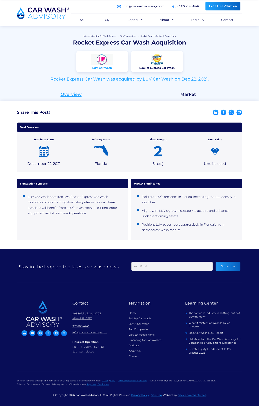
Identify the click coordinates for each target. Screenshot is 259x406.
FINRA (105, 383)
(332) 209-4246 (188, 6)
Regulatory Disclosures (98, 387)
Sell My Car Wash (137, 318)
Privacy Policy (140, 398)
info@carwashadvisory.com (144, 6)
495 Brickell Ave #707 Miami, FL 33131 (84, 316)
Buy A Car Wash (136, 323)
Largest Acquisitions (139, 334)
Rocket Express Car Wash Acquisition (158, 36)
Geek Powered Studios (192, 398)
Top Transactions (128, 36)
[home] (43, 13)
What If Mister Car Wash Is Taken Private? (207, 324)
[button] (134, 20)
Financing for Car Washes (142, 340)
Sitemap (156, 398)
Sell (82, 20)
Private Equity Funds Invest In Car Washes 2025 (207, 350)
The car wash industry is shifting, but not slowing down (211, 314)
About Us (132, 350)
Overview (71, 94)
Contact (227, 20)
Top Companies (135, 329)
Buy (106, 20)
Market (188, 94)
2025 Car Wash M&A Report (203, 332)
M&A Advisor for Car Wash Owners (99, 36)
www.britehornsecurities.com (132, 383)
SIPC (112, 383)
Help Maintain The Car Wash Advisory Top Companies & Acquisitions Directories (212, 341)
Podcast (131, 345)
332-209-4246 (78, 326)
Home (130, 313)
